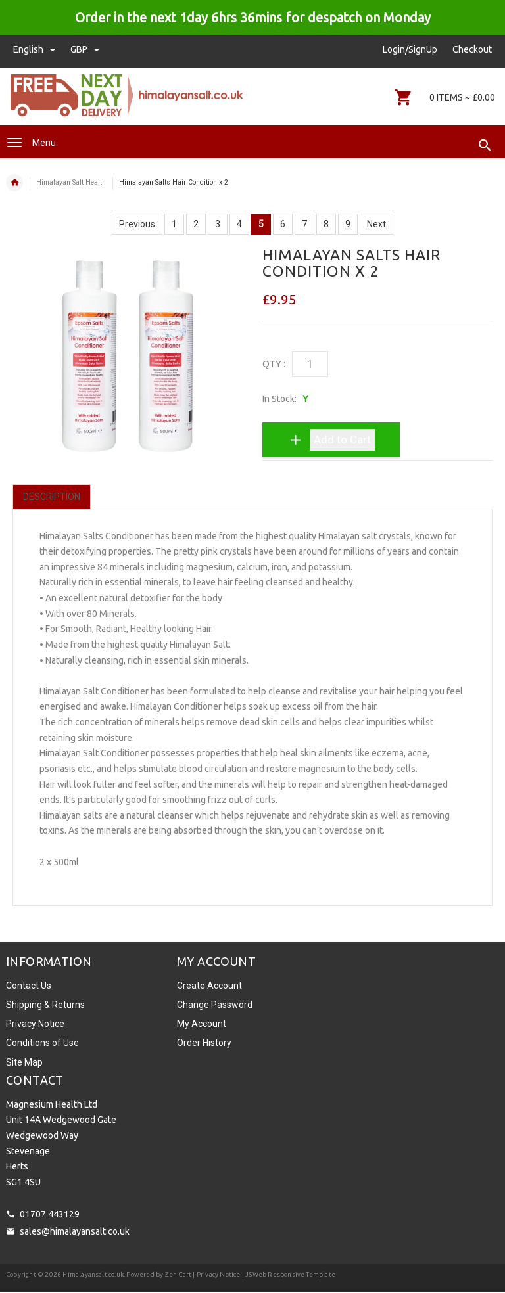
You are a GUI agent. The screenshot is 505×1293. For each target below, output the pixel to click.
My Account (201, 1023)
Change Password (214, 1004)
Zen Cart (178, 1274)
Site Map (24, 1062)
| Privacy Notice (215, 1274)
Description (51, 496)
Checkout (472, 49)
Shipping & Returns (45, 1004)
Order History (204, 1042)
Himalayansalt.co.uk (93, 1274)
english (35, 49)
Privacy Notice (35, 1023)
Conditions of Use (42, 1042)
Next (376, 224)
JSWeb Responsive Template (290, 1274)
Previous (137, 224)
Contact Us (28, 985)
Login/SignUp (410, 49)
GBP (84, 49)
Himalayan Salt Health (71, 182)
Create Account (209, 985)
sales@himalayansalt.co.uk (75, 1231)
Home (14, 182)
